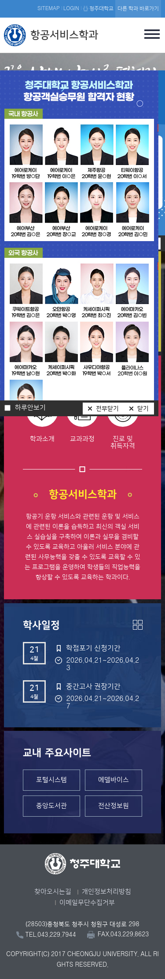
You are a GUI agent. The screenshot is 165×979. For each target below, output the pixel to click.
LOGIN (71, 8)
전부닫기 (107, 408)
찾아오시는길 (52, 891)
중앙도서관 (51, 806)
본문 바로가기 (82, 0)
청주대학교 (101, 8)
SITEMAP (48, 8)
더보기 (138, 625)
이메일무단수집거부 (87, 902)
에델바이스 (113, 780)
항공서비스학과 (64, 35)
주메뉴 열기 (152, 34)
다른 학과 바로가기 (138, 8)
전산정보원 (113, 806)
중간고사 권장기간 (93, 686)
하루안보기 (30, 407)
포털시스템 (51, 780)
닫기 (143, 408)
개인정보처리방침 (106, 891)
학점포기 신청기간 (93, 648)
